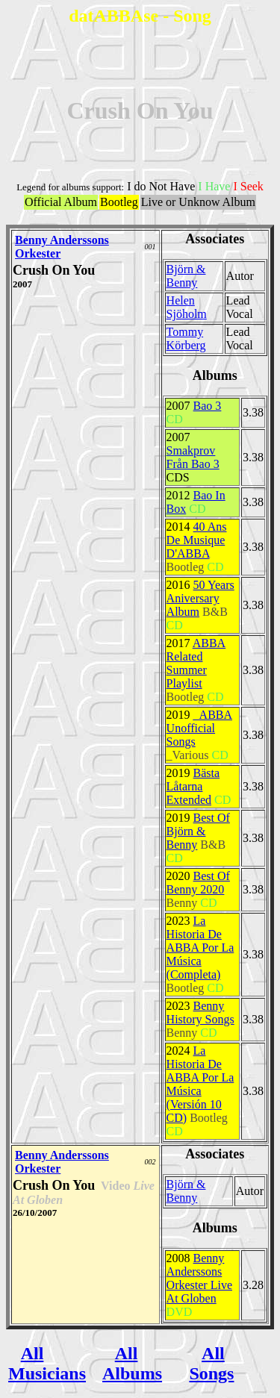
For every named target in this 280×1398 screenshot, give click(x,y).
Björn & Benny (186, 276)
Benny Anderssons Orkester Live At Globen (199, 1278)
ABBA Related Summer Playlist (196, 663)
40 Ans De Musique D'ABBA (197, 540)
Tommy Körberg (186, 338)
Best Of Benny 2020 (198, 883)
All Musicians (47, 1363)
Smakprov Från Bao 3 (193, 457)
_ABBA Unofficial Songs (199, 728)
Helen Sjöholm (187, 307)
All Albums (132, 1363)
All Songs (211, 1363)
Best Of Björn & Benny (198, 831)
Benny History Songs (200, 1012)
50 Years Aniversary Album (200, 598)
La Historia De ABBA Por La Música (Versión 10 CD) (200, 1084)
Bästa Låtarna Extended (193, 786)
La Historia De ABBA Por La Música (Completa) (200, 947)
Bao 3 (207, 405)
